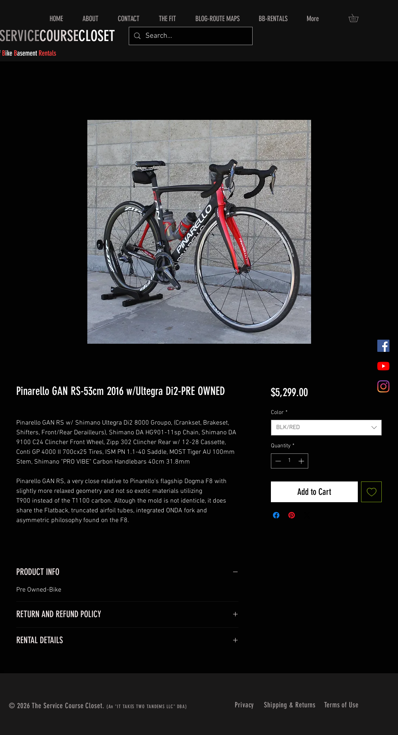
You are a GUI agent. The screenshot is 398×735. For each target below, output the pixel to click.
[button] (357, 18)
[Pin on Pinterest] (291, 515)
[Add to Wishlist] (371, 491)
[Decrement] (277, 461)
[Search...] (190, 36)
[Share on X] (307, 515)
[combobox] (326, 428)
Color (279, 412)
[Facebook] (383, 346)
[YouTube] (383, 366)
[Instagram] (383, 386)
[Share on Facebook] (276, 515)
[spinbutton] (289, 461)
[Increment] (302, 461)
